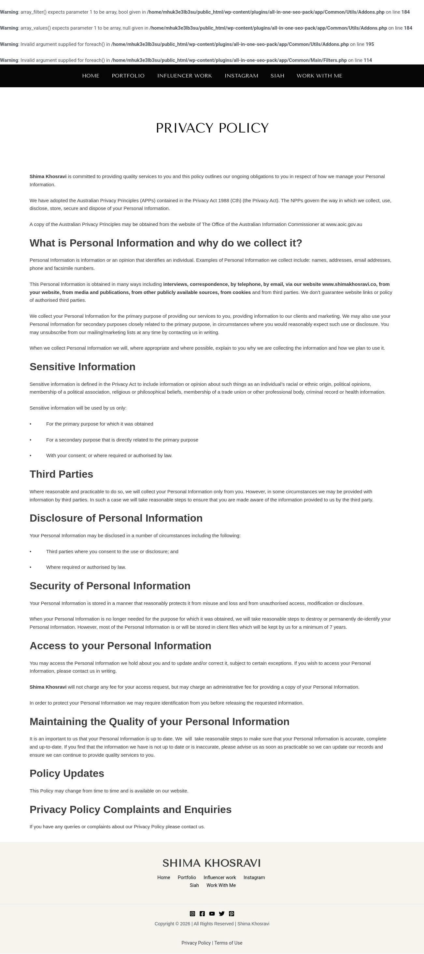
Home (159, 877)
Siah (264, 877)
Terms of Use (228, 944)
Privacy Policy (196, 944)
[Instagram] (192, 914)
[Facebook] (202, 914)
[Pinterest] (231, 914)
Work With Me (213, 885)
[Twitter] (222, 914)
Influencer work (211, 877)
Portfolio (180, 877)
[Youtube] (212, 914)
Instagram (244, 877)
